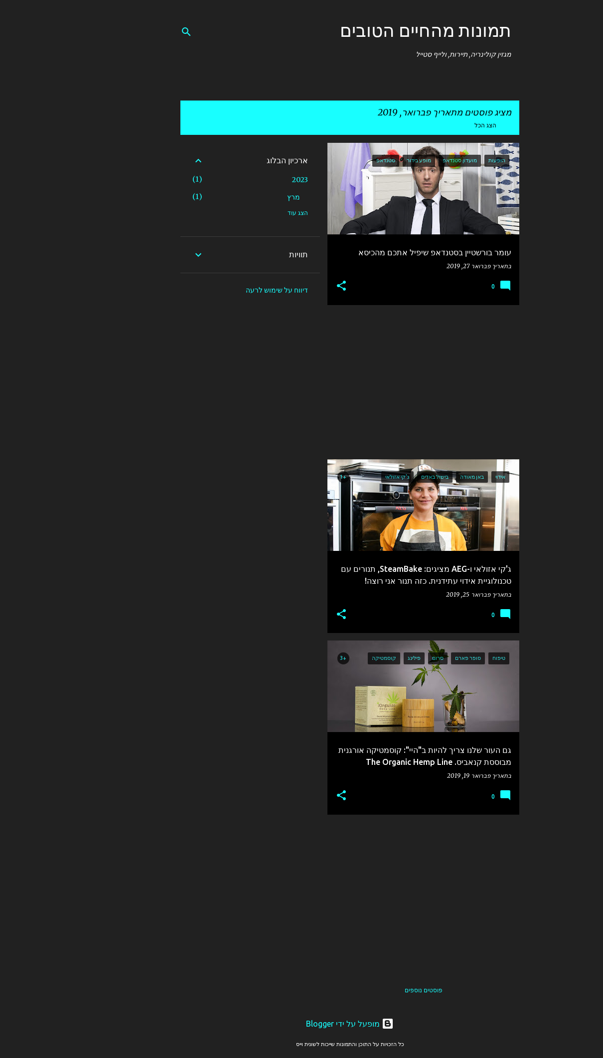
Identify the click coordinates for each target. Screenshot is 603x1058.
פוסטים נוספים (375, 990)
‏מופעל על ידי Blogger (301, 1023)
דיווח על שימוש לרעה (228, 290)
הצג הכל (437, 125)
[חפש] (138, 32)
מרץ (245, 197)
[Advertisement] (379, 382)
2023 (252, 179)
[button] (293, 286)
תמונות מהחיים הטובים (377, 30)
